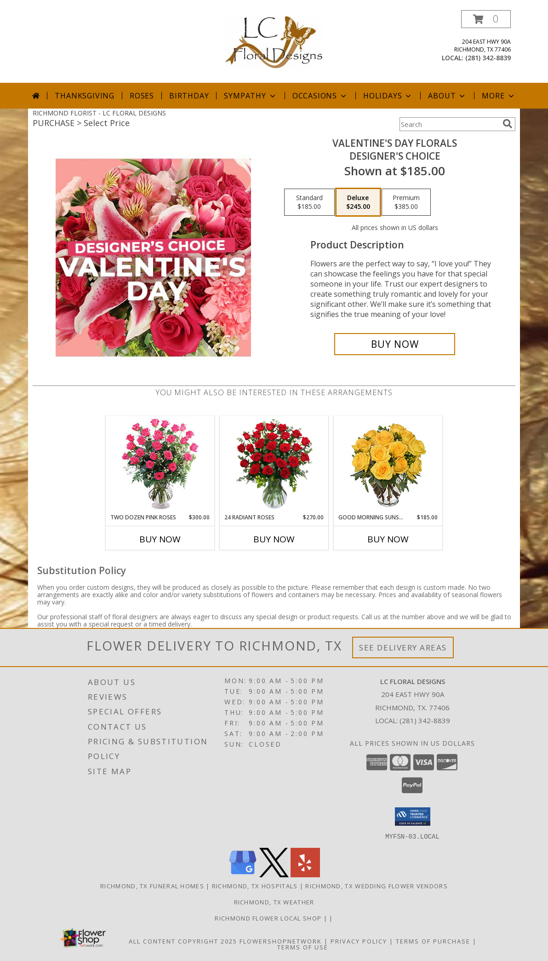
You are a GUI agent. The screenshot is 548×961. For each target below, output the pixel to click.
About (447, 96)
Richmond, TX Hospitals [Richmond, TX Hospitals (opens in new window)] (255, 885)
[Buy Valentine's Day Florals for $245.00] (394, 344)
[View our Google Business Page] (242, 874)
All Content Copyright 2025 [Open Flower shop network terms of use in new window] (183, 941)
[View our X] (274, 874)
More (498, 96)
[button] (486, 19)
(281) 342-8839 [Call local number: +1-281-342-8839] (488, 57)
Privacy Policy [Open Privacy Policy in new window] (359, 941)
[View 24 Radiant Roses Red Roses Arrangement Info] (274, 464)
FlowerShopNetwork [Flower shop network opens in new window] (281, 941)
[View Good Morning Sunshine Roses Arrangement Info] (388, 465)
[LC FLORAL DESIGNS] (274, 41)
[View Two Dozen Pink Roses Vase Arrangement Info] (160, 465)
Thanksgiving (84, 96)
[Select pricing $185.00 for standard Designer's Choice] (309, 202)
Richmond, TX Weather (274, 902)
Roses (142, 96)
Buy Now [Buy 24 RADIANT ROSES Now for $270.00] (274, 539)
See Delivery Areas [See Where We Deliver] (403, 647)
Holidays (388, 96)
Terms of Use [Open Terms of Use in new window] (302, 947)
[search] (507, 124)
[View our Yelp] (305, 874)
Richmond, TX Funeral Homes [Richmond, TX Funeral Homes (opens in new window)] (152, 885)
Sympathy (250, 96)
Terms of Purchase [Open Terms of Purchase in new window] (433, 941)
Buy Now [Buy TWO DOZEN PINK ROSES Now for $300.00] (160, 539)
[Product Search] (449, 124)
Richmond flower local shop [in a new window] (269, 918)
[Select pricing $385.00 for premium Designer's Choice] (406, 202)
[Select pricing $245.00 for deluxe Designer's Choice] (358, 202)
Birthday (189, 96)
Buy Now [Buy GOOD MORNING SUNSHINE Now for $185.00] (388, 539)
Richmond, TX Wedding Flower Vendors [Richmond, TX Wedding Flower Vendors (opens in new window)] (376, 885)
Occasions (320, 96)
